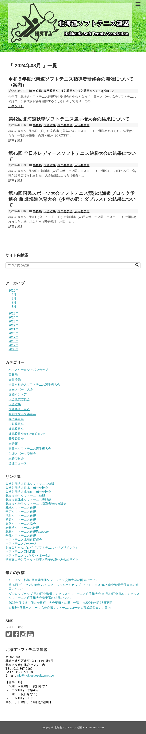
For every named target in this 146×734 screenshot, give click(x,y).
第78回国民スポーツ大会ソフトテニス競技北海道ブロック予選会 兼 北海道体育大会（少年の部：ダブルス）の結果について (72, 199)
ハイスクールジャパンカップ (28, 369)
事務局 (37, 91)
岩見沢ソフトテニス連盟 (22, 527)
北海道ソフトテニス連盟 (68, 727)
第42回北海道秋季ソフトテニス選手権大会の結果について (69, 119)
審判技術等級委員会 (22, 414)
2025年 (13, 313)
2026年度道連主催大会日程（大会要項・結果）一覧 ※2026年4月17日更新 (60, 602)
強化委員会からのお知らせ (95, 91)
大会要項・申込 (19, 409)
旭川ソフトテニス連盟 (21, 515)
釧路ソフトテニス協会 (21, 523)
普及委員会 (16, 438)
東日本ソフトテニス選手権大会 (30, 448)
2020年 (13, 333)
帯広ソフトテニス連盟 (21, 511)
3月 (14, 298)
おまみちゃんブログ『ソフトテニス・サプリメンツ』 (42, 547)
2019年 (13, 337)
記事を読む (16, 106)
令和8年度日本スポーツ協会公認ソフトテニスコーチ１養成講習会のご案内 (60, 607)
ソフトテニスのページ (21, 543)
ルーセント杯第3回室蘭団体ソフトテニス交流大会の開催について (53, 580)
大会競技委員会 (19, 399)
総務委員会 (16, 458)
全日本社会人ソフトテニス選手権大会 (34, 384)
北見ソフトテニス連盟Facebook (27, 531)
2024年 (13, 317)
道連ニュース (18, 463)
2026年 (13, 290)
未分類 (13, 443)
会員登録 (15, 379)
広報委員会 (82, 125)
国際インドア (18, 394)
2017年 (13, 345)
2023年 (13, 321)
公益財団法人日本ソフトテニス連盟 (30, 483)
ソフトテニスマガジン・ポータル (28, 555)
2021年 (13, 329)
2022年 (13, 325)
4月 (14, 294)
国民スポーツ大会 (21, 389)
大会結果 (50, 125)
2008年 (13, 349)
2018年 (13, 341)
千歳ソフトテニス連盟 (21, 535)
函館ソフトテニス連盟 (21, 519)
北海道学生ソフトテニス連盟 (25, 495)
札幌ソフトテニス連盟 (21, 507)
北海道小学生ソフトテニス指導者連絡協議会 (36, 503)
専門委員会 (51, 91)
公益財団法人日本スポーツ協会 (27, 487)
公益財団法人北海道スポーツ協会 (28, 491)
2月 (14, 302)
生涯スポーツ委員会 (22, 453)
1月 (14, 306)
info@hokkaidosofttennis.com (36, 675)
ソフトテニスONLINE (20, 551)
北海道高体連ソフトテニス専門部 (28, 499)
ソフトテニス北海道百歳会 (24, 539)
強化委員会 (68, 91)
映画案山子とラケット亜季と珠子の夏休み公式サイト (42, 559)
